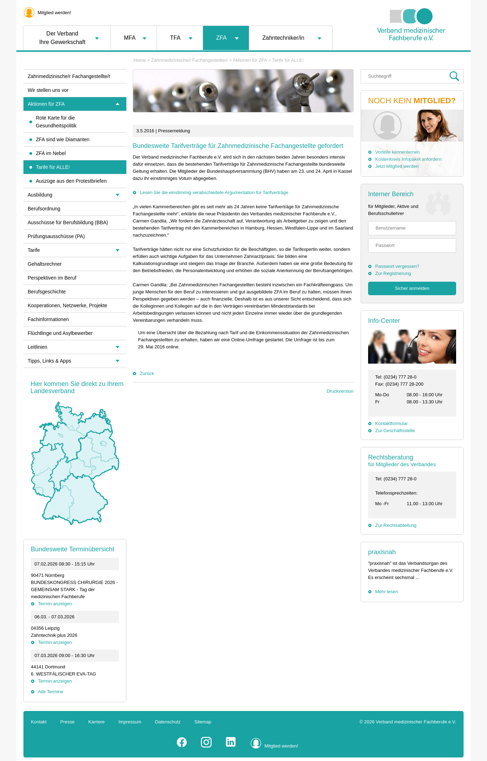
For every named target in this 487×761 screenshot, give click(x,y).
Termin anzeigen (55, 603)
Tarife (34, 250)
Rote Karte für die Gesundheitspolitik (56, 121)
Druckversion (340, 391)
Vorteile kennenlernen (397, 152)
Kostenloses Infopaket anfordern (408, 159)
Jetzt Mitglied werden (396, 166)
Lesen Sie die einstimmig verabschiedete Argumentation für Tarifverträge (214, 192)
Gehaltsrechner (45, 264)
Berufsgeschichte (47, 291)
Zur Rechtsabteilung (395, 525)
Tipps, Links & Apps (49, 361)
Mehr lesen (386, 591)
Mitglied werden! (54, 12)
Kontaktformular (391, 423)
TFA (175, 38)
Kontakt (38, 721)
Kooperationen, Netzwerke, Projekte (67, 305)
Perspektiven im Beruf (52, 278)
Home (139, 60)
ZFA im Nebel (51, 153)
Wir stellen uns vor (48, 90)
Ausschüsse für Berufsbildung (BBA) (68, 222)
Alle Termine (50, 691)
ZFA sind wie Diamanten (62, 139)
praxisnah (382, 552)
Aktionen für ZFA (250, 60)
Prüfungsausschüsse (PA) (56, 236)
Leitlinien (37, 347)
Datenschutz (168, 721)
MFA (130, 38)
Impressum (130, 721)
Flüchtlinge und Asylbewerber (60, 333)
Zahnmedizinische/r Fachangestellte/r (189, 60)
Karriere (96, 721)
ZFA (221, 38)
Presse (67, 721)
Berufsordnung (44, 208)
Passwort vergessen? (397, 266)
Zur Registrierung (393, 273)
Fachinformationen (48, 319)
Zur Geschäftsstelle (395, 430)
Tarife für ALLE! (287, 60)
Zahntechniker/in (283, 38)
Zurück (147, 373)
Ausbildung (40, 195)
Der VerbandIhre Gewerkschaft (62, 38)
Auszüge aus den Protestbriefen (71, 181)
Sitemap (203, 721)
